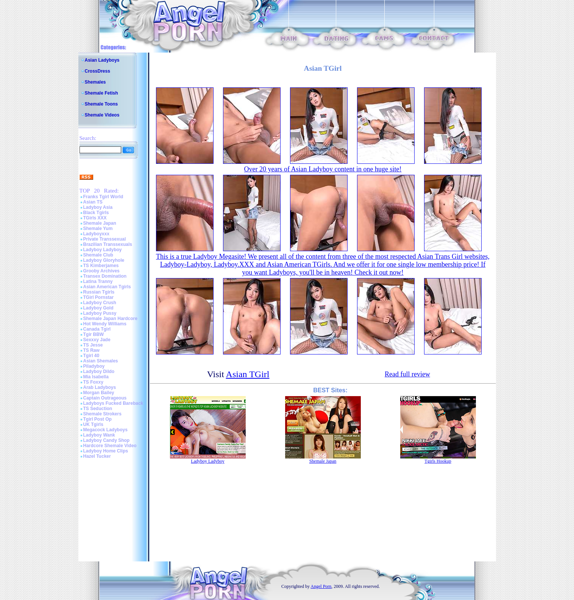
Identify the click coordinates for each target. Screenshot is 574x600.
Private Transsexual (104, 239)
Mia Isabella (96, 376)
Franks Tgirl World (103, 196)
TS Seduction (97, 408)
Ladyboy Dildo (99, 371)
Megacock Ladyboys (105, 429)
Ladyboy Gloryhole (104, 260)
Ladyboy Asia (98, 207)
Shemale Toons (101, 104)
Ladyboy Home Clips (105, 451)
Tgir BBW (93, 334)
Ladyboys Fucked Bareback (113, 403)
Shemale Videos (102, 115)
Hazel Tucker (97, 456)
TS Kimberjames (101, 265)
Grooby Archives (101, 271)
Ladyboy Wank (99, 435)
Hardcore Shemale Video (110, 445)
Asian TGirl (248, 374)
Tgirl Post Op (97, 419)
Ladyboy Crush (99, 302)
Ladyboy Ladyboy (102, 249)
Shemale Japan (99, 223)
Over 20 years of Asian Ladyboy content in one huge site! (323, 169)
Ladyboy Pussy (100, 313)
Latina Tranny (98, 281)
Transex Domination (105, 276)
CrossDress (97, 71)
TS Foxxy (93, 382)
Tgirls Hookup (437, 461)
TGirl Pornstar (98, 297)
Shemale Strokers (102, 414)
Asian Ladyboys (102, 60)
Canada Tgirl (97, 329)
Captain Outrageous (105, 398)
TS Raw (91, 350)
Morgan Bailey (98, 392)
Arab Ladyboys (99, 387)
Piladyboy (94, 366)
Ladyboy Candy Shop (106, 440)
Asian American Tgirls (107, 286)
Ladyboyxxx (96, 233)
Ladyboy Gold (98, 308)
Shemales (95, 82)
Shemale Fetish (101, 93)
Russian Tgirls (99, 292)
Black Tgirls (96, 212)
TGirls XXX (95, 218)
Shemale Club (98, 255)
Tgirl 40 (91, 355)
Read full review (407, 374)
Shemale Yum (98, 228)
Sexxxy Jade (97, 339)
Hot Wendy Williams (104, 323)
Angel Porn (320, 586)
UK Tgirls (93, 424)
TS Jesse (93, 345)
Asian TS (93, 202)
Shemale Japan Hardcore (110, 318)
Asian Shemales (100, 361)
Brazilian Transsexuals (107, 244)
